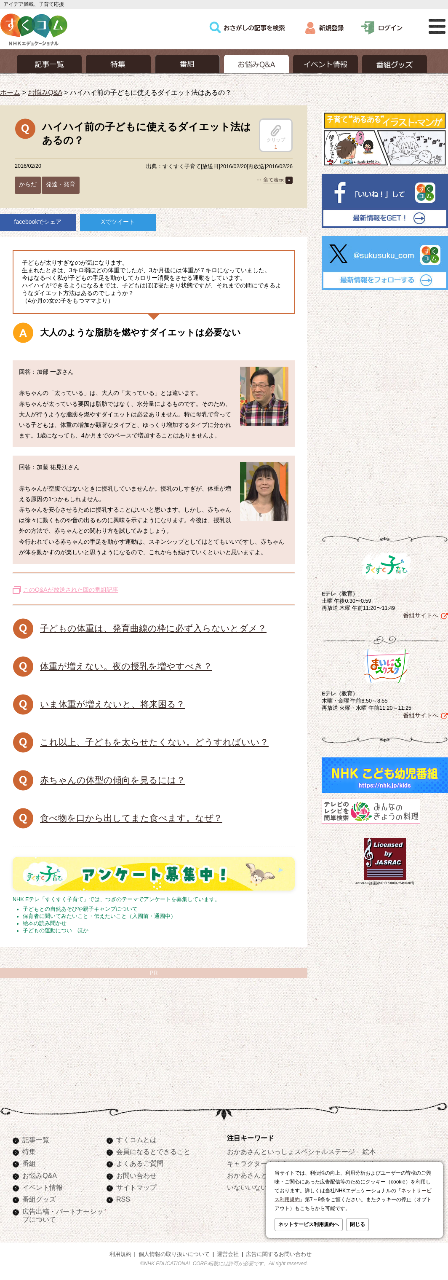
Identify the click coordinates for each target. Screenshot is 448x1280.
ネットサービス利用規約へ (308, 1224)
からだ (28, 184)
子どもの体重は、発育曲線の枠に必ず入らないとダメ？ (153, 628)
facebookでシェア (38, 221)
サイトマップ (136, 1187)
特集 (29, 1151)
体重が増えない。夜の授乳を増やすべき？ (126, 666)
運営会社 (228, 1254)
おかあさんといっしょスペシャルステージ (291, 1151)
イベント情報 (42, 1187)
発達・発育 (60, 184)
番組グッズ (39, 1199)
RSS (123, 1199)
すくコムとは (136, 1139)
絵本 (369, 1151)
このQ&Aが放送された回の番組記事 (70, 589)
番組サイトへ (420, 615)
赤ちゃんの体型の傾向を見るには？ (112, 780)
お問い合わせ (136, 1175)
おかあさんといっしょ (260, 1175)
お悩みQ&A (45, 92)
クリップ (276, 133)
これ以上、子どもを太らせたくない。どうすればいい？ (154, 742)
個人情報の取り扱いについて (174, 1254)
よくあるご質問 (139, 1163)
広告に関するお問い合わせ (279, 1254)
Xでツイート (117, 221)
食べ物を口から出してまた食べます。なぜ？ (131, 818)
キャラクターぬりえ (257, 1163)
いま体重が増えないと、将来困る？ (112, 704)
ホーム (10, 92)
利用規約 (120, 1254)
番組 (29, 1163)
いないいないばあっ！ (260, 1187)
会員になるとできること (153, 1151)
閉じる (357, 1224)
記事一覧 (35, 1139)
